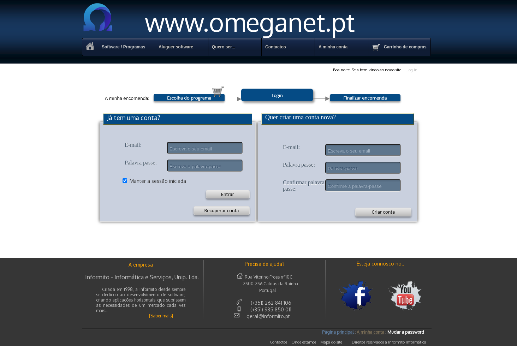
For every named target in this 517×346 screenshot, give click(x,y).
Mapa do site (331, 342)
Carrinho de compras (399, 47)
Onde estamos (303, 342)
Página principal (337, 332)
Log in (411, 69)
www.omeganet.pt (218, 22)
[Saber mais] (161, 315)
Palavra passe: (141, 163)
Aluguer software (176, 46)
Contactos (278, 342)
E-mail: (133, 145)
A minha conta (333, 46)
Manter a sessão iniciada (158, 181)
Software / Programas (123, 46)
